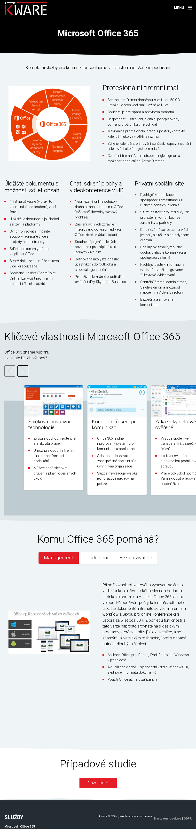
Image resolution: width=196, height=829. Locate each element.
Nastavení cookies (167, 773)
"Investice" (98, 737)
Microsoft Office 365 (19, 781)
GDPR (188, 773)
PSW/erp (10, 787)
